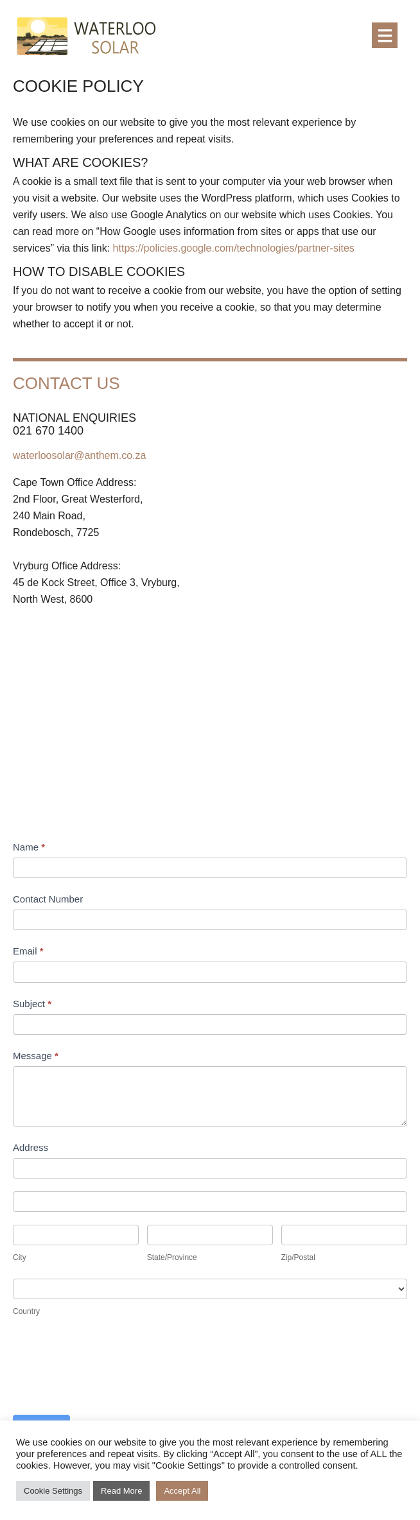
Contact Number (48, 899)
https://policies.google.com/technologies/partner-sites (233, 248)
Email (28, 951)
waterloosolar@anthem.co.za (79, 455)
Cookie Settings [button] (53, 1491)
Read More (121, 1491)
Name (29, 847)
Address (30, 1147)
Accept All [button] (182, 1491)
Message (35, 1055)
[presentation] (110, 1370)
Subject (32, 1003)
